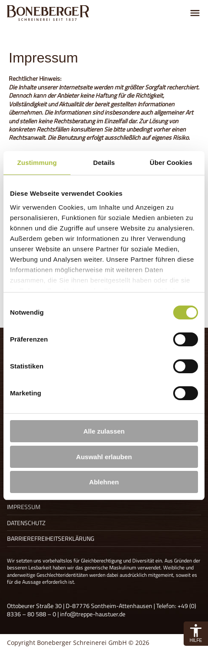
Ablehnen (104, 482)
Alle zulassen (103, 431)
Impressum (23, 506)
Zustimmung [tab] (37, 162)
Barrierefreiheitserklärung (50, 538)
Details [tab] (104, 162)
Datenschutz (26, 522)
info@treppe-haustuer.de (92, 613)
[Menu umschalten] (195, 13)
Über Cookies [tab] (171, 162)
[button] (196, 633)
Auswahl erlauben (104, 456)
